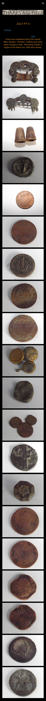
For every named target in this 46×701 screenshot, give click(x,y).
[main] (23, 35)
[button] (3, 3)
